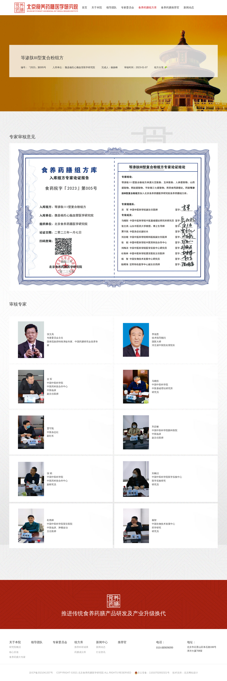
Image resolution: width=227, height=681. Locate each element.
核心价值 (14, 652)
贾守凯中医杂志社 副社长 (52, 432)
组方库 (78, 642)
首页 (84, 7)
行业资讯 (100, 652)
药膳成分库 (80, 652)
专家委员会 (127, 7)
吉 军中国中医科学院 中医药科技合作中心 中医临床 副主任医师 (57, 386)
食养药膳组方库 (147, 7)
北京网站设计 (191, 672)
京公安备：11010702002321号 (152, 672)
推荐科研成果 (81, 647)
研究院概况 (15, 647)
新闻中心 (102, 642)
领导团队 (111, 7)
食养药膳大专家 (17, 657)
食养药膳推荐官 (170, 7)
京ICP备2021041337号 (41, 672)
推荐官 (122, 642)
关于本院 (96, 7)
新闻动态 (189, 7)
